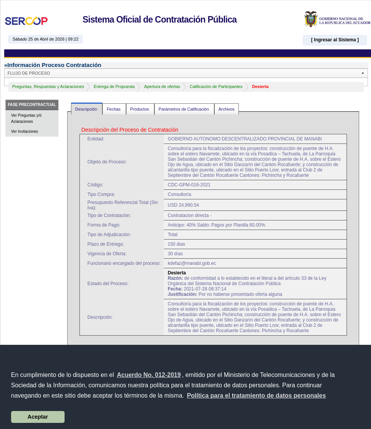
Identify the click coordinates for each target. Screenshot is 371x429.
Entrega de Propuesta (114, 86)
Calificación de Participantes (216, 86)
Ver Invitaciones (24, 131)
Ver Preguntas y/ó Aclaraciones (26, 118)
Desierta (260, 86)
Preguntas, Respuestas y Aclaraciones (48, 86)
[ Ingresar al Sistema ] (335, 39)
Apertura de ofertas (162, 86)
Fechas (114, 109)
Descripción (87, 109)
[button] (256, 395)
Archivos (227, 109)
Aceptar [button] (38, 417)
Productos (140, 109)
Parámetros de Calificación (184, 109)
